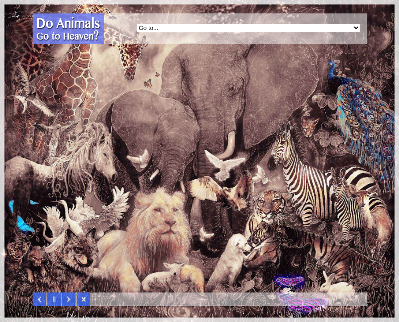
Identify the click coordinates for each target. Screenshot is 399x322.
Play (54, 299)
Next (69, 299)
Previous (39, 299)
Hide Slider (83, 299)
